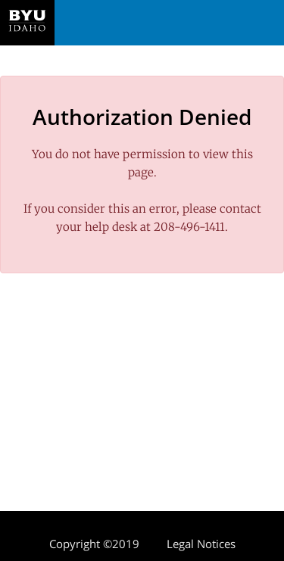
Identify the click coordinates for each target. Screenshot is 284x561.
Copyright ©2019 (94, 543)
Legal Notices (201, 543)
